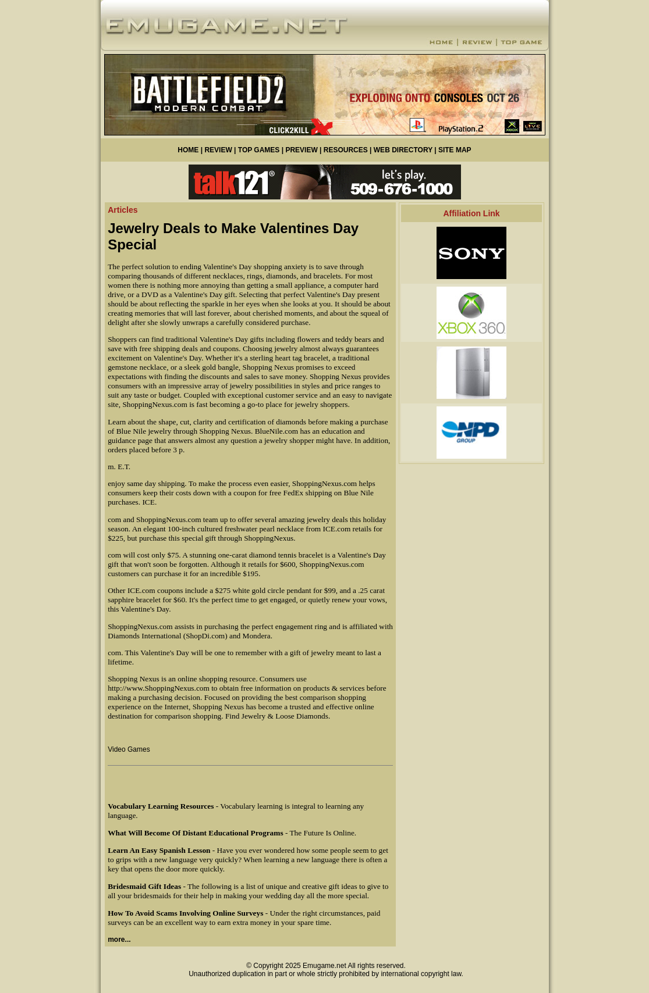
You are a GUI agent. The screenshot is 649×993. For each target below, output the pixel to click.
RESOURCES (346, 150)
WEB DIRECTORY (403, 150)
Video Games (129, 749)
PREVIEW (301, 150)
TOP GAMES (259, 150)
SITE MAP (454, 150)
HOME (188, 150)
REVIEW (218, 150)
